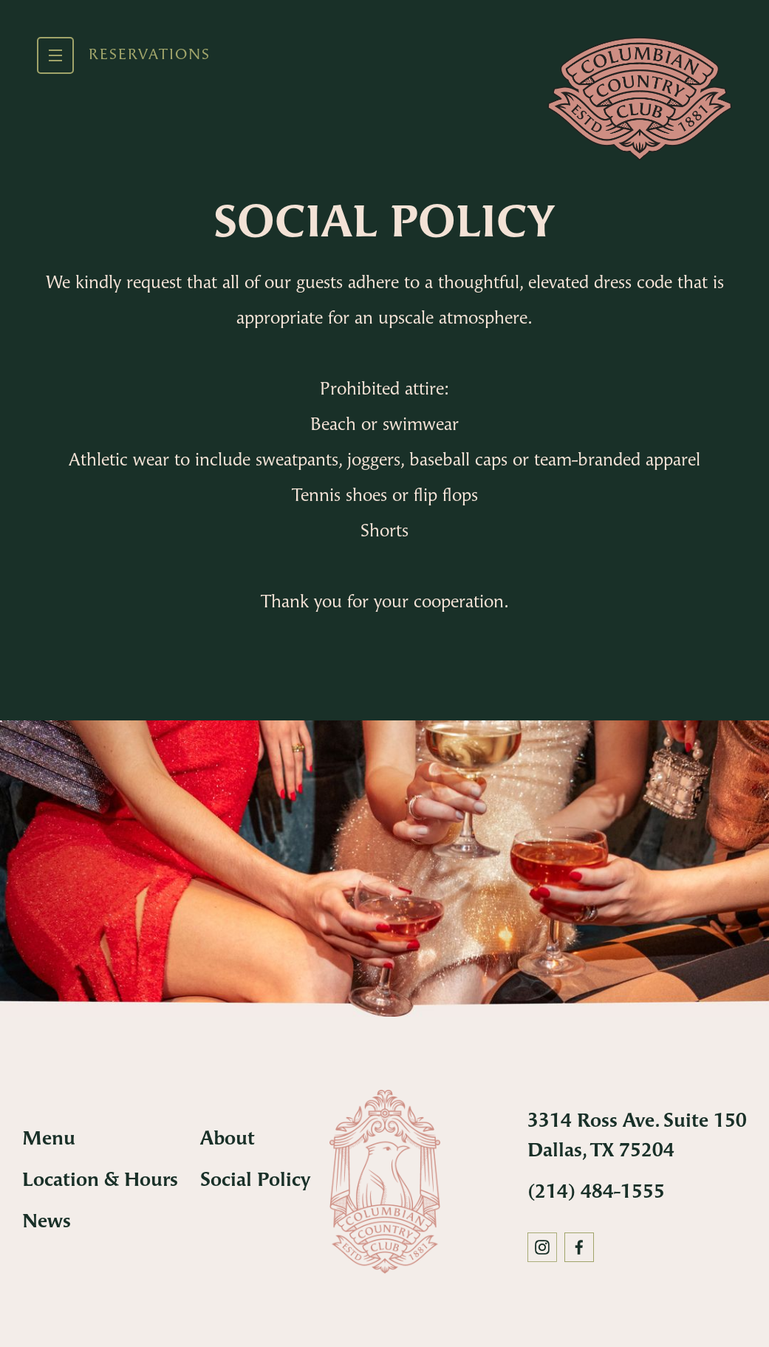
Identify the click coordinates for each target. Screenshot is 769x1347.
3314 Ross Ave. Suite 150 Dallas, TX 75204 (637, 1137)
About (227, 1140)
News (46, 1222)
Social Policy (255, 1181)
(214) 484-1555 (596, 1193)
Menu (48, 1140)
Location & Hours (100, 1181)
